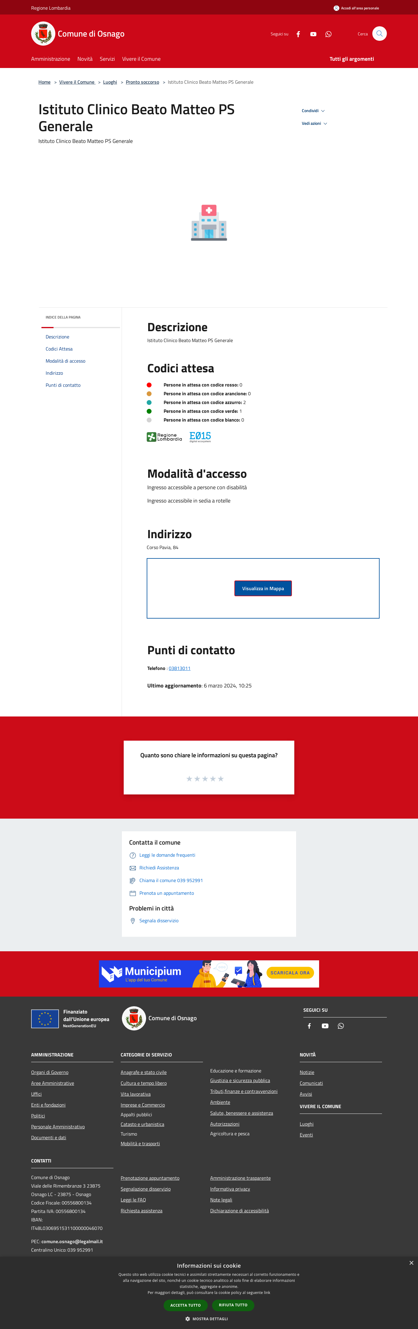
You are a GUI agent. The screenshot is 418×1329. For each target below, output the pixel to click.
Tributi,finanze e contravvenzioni (244, 1091)
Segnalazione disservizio (146, 1188)
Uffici (36, 1094)
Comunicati (311, 1083)
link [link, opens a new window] (267, 1292)
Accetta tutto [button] (186, 1305)
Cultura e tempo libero (144, 1083)
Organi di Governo (49, 1072)
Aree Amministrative (52, 1083)
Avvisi (306, 1094)
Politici (38, 1115)
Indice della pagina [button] (63, 317)
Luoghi (110, 82)
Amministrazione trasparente (240, 1178)
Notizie (307, 1072)
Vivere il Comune (77, 82)
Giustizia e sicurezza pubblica (240, 1080)
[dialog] (209, 1293)
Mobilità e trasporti (140, 1143)
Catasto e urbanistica (142, 1124)
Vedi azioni (315, 123)
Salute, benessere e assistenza (241, 1113)
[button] (209, 1319)
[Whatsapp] (326, 33)
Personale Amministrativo (58, 1126)
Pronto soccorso (142, 82)
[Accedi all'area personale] (356, 8)
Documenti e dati (48, 1137)
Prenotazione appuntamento (150, 1178)
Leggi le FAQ (133, 1199)
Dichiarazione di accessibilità (239, 1210)
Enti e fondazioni (48, 1104)
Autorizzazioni (225, 1123)
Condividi (314, 111)
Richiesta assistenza (141, 1210)
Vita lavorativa (136, 1094)
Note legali (221, 1199)
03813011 (180, 668)
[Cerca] (379, 33)
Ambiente (220, 1102)
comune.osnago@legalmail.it (72, 1241)
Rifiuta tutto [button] (233, 1305)
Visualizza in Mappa (263, 588)
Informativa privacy (230, 1188)
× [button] (411, 1263)
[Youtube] (311, 33)
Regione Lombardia (50, 7)
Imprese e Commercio (143, 1104)
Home (44, 82)
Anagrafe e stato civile (144, 1072)
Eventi (306, 1134)
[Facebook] (295, 33)
